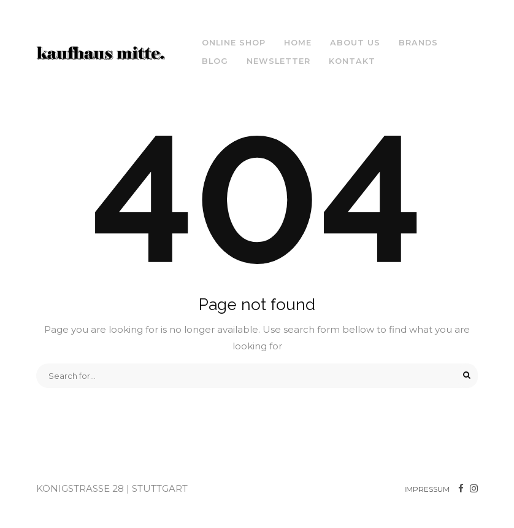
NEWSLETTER (278, 61)
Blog (215, 61)
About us (355, 42)
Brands (418, 42)
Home (298, 42)
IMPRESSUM (427, 489)
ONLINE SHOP (234, 42)
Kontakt (352, 61)
